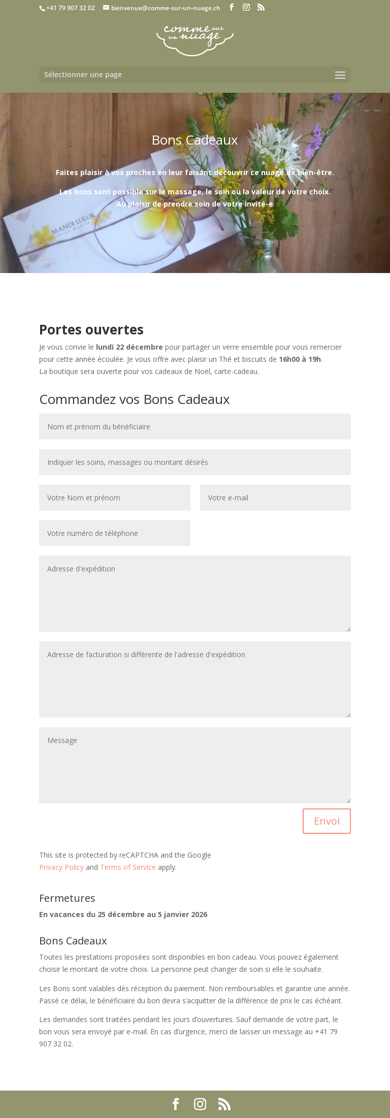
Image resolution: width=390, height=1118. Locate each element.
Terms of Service (128, 867)
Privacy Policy (61, 867)
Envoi (327, 821)
